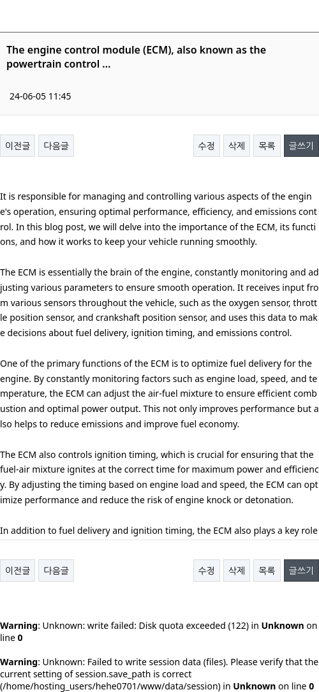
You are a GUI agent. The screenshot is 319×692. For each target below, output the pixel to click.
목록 (266, 146)
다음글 (55, 146)
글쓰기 (301, 146)
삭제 (236, 146)
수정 (206, 146)
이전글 (17, 146)
